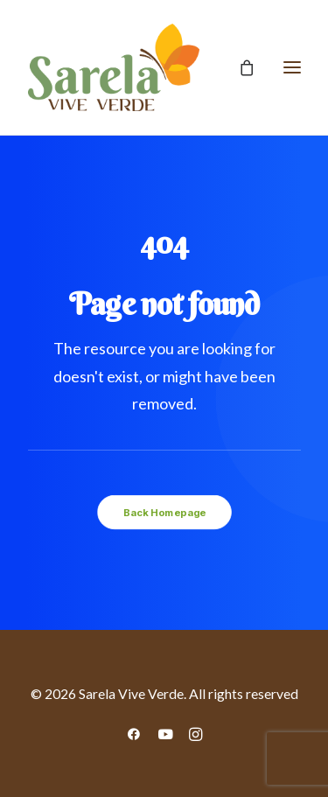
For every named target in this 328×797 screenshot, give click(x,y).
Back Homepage (163, 512)
